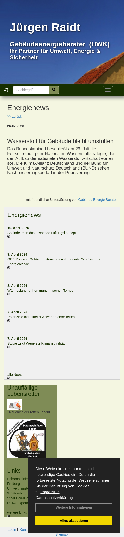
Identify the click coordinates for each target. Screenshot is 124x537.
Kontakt (25, 529)
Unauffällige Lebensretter (23, 390)
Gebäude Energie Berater (97, 200)
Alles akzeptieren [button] (74, 521)
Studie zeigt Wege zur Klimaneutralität (36, 343)
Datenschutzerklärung (54, 498)
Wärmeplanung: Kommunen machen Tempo (40, 290)
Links (14, 470)
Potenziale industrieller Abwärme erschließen (41, 317)
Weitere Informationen (74, 507)
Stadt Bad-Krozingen (22, 498)
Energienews (24, 215)
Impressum (49, 492)
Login (12, 529)
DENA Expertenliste (22, 503)
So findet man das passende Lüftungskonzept (41, 233)
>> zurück (14, 116)
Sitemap (61, 534)
